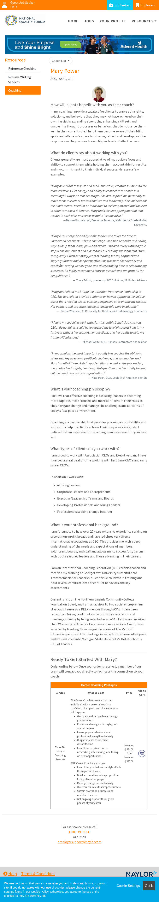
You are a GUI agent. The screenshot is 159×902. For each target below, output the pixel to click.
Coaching (15, 90)
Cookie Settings (128, 886)
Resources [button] (142, 21)
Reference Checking (22, 68)
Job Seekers (120, 5)
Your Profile (113, 21)
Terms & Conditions (38, 873)
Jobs (89, 21)
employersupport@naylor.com (79, 842)
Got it (149, 886)
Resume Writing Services (19, 79)
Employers (145, 5)
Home (73, 21)
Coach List (59, 61)
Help (10, 873)
